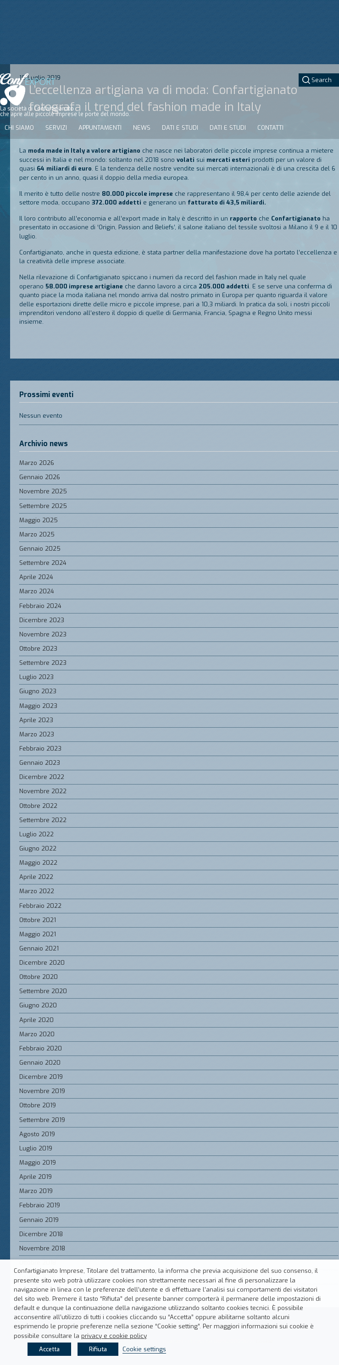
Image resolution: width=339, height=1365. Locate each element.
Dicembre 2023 (41, 620)
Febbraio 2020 (40, 1048)
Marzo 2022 (36, 891)
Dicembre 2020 (42, 963)
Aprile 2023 (36, 720)
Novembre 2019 (42, 1091)
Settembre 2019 (42, 1120)
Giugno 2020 (38, 1005)
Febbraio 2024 (40, 606)
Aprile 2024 (36, 577)
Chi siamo (19, 128)
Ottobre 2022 (38, 806)
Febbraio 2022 (40, 906)
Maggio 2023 (38, 706)
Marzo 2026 (36, 463)
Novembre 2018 (42, 1248)
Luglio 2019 (35, 1148)
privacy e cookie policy (114, 1336)
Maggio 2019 (37, 1162)
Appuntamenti (100, 128)
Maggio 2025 (38, 520)
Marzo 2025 (37, 534)
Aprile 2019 (35, 1177)
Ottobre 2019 (37, 1105)
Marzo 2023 (36, 734)
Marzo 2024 (36, 591)
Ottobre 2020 (38, 977)
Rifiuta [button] (98, 1349)
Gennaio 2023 (39, 763)
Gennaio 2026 (39, 477)
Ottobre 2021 (37, 920)
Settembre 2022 (43, 820)
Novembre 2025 (43, 491)
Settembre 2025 (43, 506)
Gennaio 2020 (40, 1063)
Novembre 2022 (43, 791)
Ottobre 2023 (38, 648)
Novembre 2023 (43, 634)
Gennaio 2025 (40, 549)
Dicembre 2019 (41, 1077)
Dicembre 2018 (41, 1234)
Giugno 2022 (37, 848)
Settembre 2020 (43, 991)
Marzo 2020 (37, 1034)
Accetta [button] (49, 1349)
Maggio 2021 (37, 934)
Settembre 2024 (43, 563)
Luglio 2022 (36, 834)
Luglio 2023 (36, 677)
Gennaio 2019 (39, 1220)
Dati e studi (180, 128)
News (141, 128)
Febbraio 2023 (40, 748)
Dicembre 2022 (41, 777)
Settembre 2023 (43, 663)
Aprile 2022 (36, 877)
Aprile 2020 (36, 1020)
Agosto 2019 (37, 1134)
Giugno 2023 (37, 691)
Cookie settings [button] (144, 1349)
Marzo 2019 (36, 1191)
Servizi (56, 128)
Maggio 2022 (38, 863)
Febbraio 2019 (39, 1205)
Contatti (270, 128)
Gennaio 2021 (39, 948)
